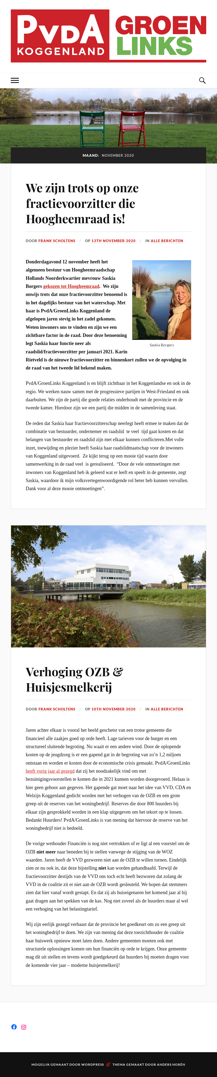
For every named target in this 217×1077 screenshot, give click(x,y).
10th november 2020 (114, 709)
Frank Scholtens (56, 241)
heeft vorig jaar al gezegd (50, 771)
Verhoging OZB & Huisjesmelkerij (74, 679)
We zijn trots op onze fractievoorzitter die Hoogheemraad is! (82, 202)
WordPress (92, 1064)
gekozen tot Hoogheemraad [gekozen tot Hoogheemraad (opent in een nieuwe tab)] (71, 286)
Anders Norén (171, 1064)
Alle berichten (167, 241)
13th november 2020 (114, 241)
